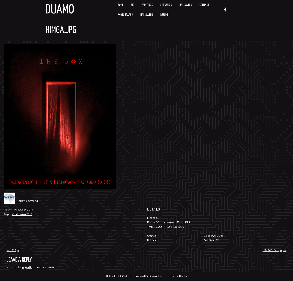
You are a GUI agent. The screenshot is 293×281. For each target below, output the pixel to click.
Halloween (185, 5)
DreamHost (155, 276)
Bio (132, 5)
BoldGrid (122, 276)
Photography (125, 14)
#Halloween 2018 (22, 214)
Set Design (166, 5)
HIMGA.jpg (61, 30)
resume (164, 14)
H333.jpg (13, 250)
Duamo (60, 10)
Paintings (147, 5)
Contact (204, 5)
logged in (27, 267)
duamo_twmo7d (28, 200)
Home (120, 5)
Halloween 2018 (23, 209)
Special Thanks (178, 276)
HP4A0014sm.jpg (274, 250)
